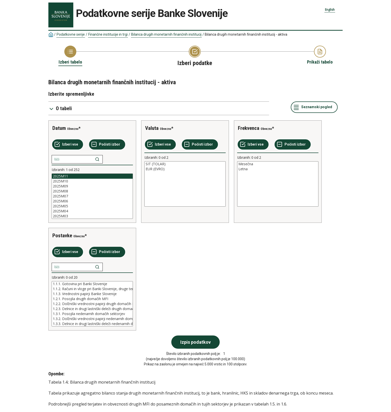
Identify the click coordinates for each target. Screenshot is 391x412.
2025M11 (92, 176)
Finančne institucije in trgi (108, 34)
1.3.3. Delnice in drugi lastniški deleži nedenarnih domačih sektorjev (92, 323)
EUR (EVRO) (185, 168)
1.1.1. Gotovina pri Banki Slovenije (92, 283)
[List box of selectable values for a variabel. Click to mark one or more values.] (92, 196)
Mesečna (277, 164)
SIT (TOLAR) (185, 164)
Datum (59, 128)
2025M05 (92, 206)
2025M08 (92, 191)
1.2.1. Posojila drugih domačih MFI (92, 298)
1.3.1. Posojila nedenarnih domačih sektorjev (92, 313)
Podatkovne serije (71, 34)
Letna (277, 168)
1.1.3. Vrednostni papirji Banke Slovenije (92, 293)
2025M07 (92, 196)
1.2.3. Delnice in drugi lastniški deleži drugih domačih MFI (92, 308)
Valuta (152, 128)
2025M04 (92, 211)
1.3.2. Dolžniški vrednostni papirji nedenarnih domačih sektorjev (92, 318)
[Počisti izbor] (107, 144)
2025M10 (92, 181)
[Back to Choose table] (70, 55)
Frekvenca (248, 128)
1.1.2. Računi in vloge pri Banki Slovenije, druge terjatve (92, 288)
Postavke (62, 236)
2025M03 (92, 216)
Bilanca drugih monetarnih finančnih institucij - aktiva (246, 34)
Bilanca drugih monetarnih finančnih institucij (166, 34)
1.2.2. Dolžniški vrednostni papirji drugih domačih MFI (92, 303)
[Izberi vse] (68, 144)
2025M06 (92, 201)
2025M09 (92, 186)
